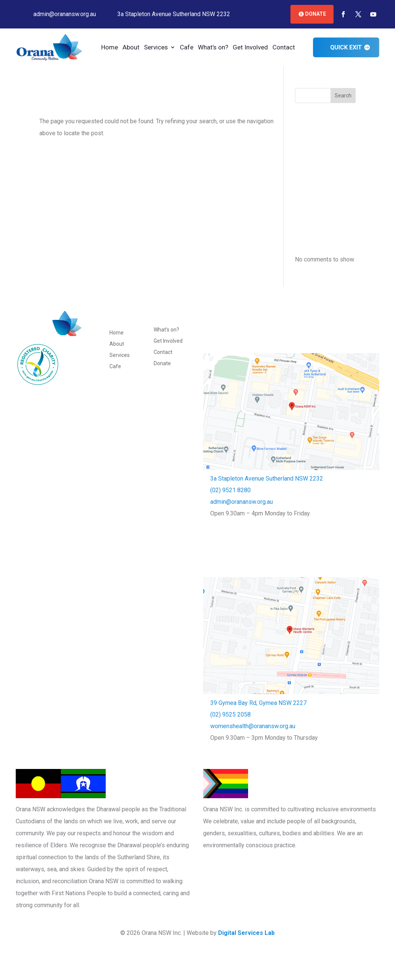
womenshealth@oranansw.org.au (252, 726)
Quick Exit (346, 47)
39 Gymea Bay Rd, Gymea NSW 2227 (258, 702)
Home (109, 48)
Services (156, 48)
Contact (283, 48)
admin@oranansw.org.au (241, 501)
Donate (315, 14)
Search (343, 96)
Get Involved (250, 48)
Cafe (186, 48)
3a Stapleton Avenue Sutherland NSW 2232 (266, 478)
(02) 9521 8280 (230, 490)
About (130, 48)
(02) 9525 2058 (230, 714)
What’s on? (213, 48)
